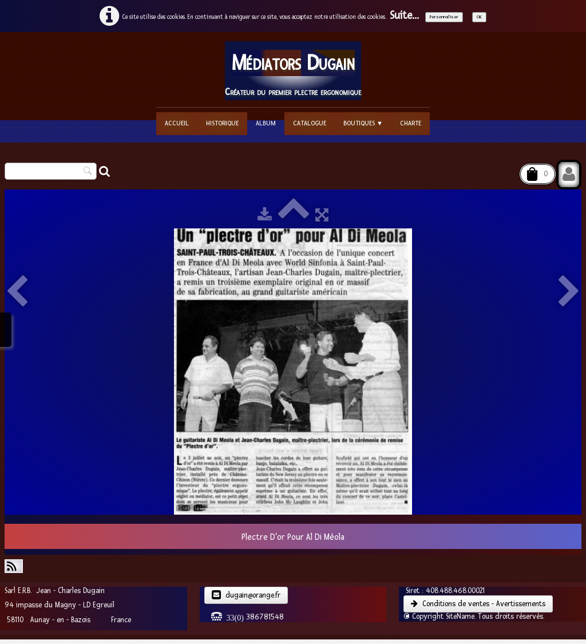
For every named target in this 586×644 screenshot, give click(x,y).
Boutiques (363, 123)
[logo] (293, 70)
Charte (410, 123)
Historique (222, 123)
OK (479, 17)
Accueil (177, 123)
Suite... (404, 15)
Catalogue (309, 123)
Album (266, 123)
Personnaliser (444, 17)
